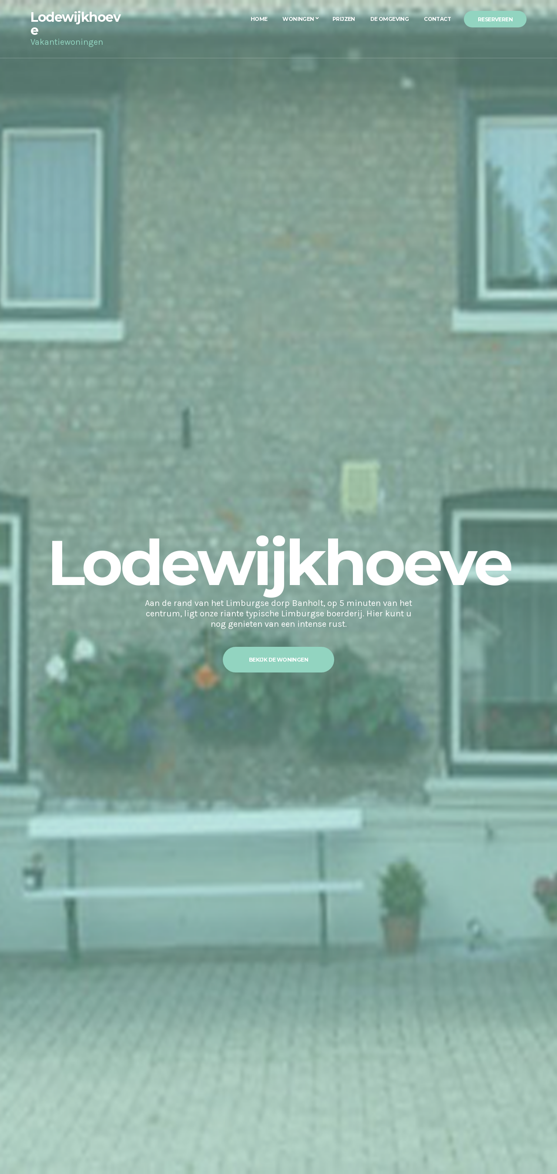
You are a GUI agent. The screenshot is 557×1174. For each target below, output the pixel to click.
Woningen (298, 19)
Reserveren (495, 19)
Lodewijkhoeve (75, 23)
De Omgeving (389, 19)
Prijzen (343, 19)
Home (259, 19)
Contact (437, 19)
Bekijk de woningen (278, 659)
